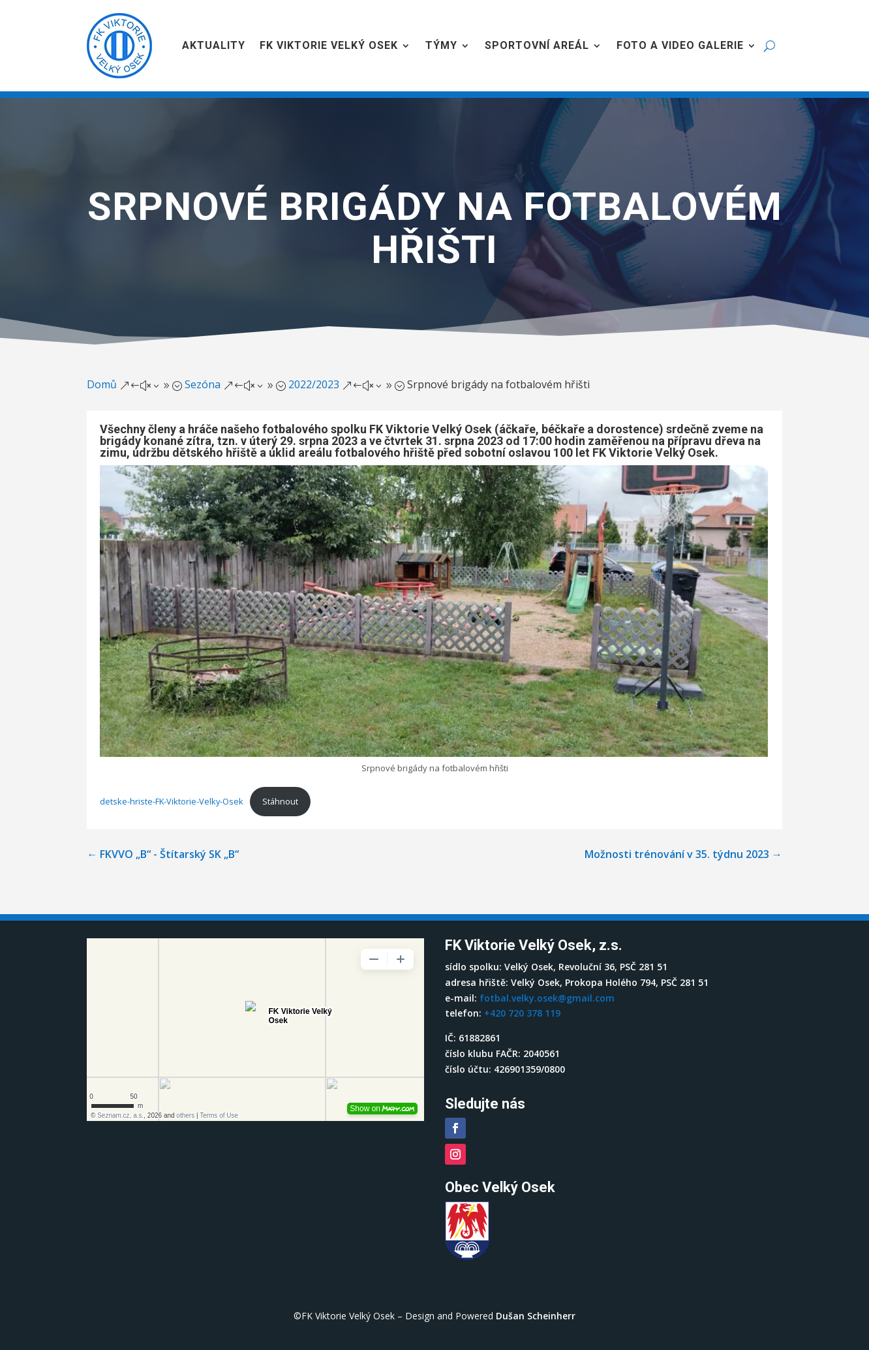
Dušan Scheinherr (535, 1316)
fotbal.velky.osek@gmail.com (547, 998)
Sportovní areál (537, 45)
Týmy (441, 45)
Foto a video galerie (680, 45)
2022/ (313, 384)
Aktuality (213, 45)
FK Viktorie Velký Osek (329, 45)
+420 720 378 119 (522, 1013)
